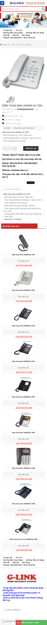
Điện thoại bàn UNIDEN (21, 44)
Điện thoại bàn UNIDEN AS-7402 (23, 468)
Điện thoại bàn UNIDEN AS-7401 (23, 432)
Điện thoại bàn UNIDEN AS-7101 (23, 255)
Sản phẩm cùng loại (10, 226)
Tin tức (19, 30)
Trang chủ (7, 30)
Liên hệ (6, 35)
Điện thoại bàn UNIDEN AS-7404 (23, 504)
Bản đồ (16, 35)
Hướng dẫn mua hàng (13, 32)
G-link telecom (13, 609)
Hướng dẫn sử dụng (35, 32)
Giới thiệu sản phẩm (12, 189)
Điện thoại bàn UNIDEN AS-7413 (23, 326)
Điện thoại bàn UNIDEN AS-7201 (23, 290)
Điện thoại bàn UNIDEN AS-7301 (23, 397)
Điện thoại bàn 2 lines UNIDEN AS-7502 (23, 539)
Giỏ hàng (26, 35)
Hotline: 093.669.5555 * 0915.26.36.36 (19, 37)
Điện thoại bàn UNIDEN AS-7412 (23, 361)
